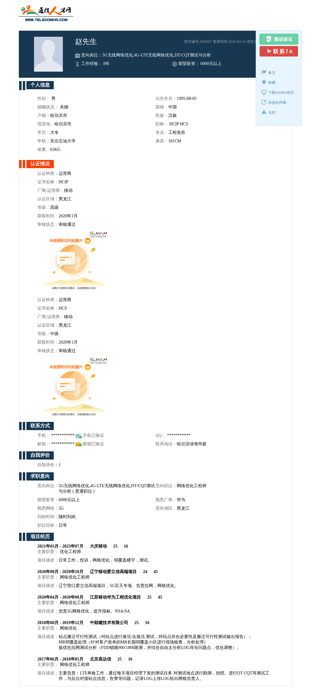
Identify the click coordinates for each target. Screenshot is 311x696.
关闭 (268, 112)
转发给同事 (273, 102)
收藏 (268, 82)
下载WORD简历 (277, 92)
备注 (268, 72)
